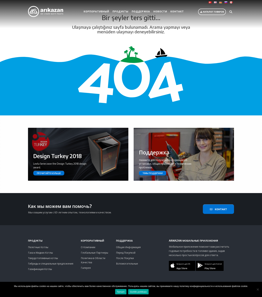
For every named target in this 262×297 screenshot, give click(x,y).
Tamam (121, 291)
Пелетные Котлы (38, 247)
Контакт (177, 11)
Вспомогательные (127, 263)
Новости (160, 11)
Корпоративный (96, 11)
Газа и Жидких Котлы (40, 252)
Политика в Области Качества (93, 260)
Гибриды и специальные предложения (50, 263)
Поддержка (141, 11)
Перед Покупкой (125, 252)
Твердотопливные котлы (43, 258)
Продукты (120, 11)
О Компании (88, 247)
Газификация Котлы (40, 269)
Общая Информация (128, 247)
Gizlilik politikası (138, 291)
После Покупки (125, 258)
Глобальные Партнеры (94, 252)
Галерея (86, 267)
